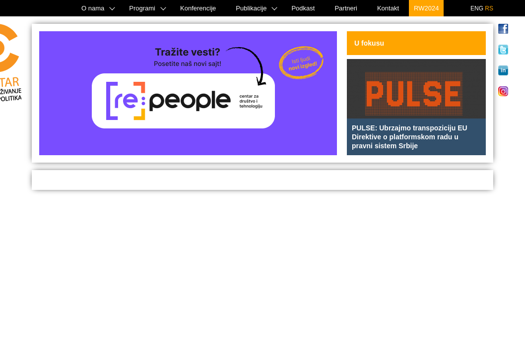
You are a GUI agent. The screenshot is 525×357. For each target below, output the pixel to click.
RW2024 (426, 8)
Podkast (303, 8)
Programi (142, 8)
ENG (476, 8)
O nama (92, 8)
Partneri (345, 8)
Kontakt (388, 8)
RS (489, 8)
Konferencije (198, 8)
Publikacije (251, 8)
